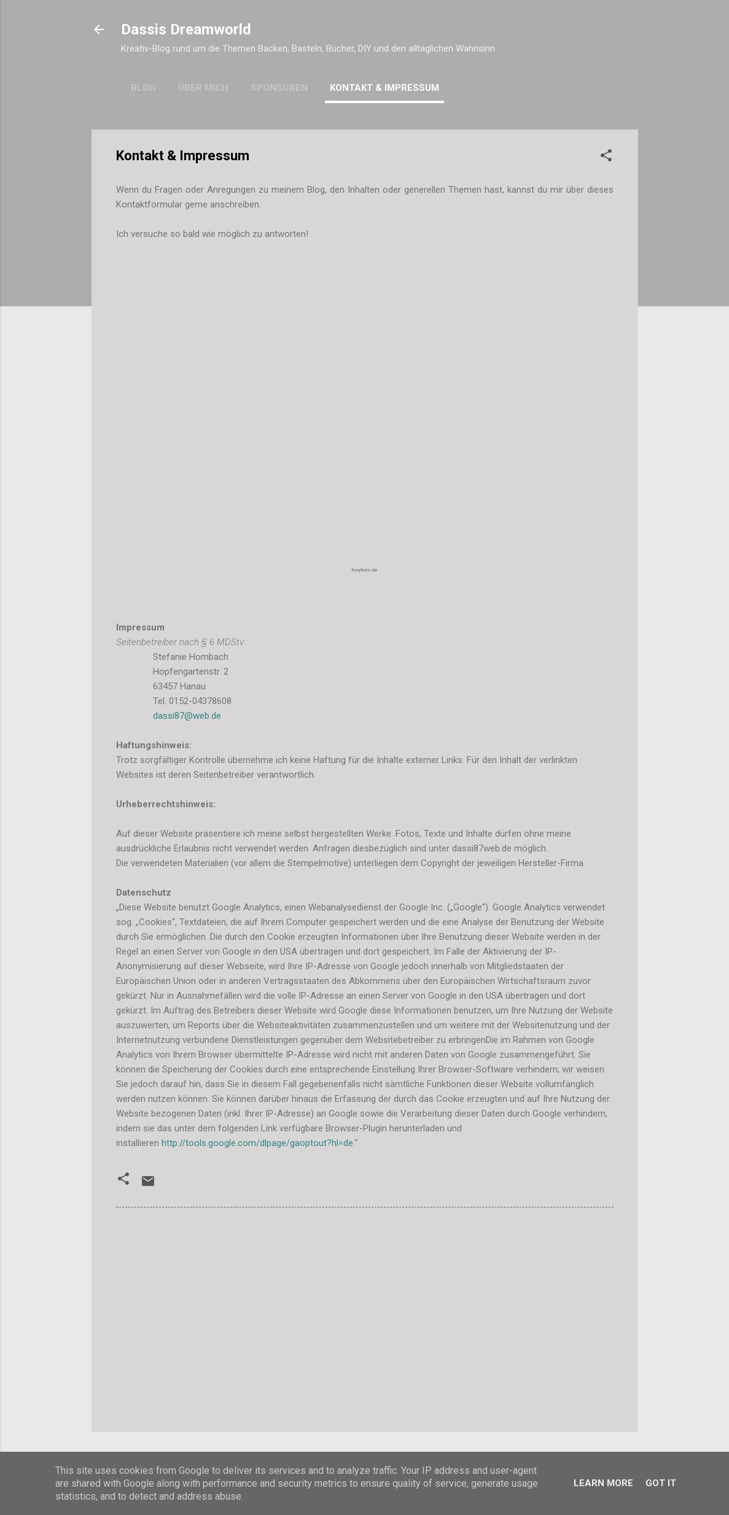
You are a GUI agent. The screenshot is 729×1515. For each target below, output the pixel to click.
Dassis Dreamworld (186, 29)
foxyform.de (365, 570)
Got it (660, 1483)
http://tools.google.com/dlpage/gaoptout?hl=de (257, 1143)
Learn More (603, 1483)
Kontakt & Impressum (384, 87)
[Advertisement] (365, 1318)
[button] (606, 157)
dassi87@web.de (187, 715)
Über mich (203, 87)
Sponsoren (279, 87)
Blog (143, 87)
